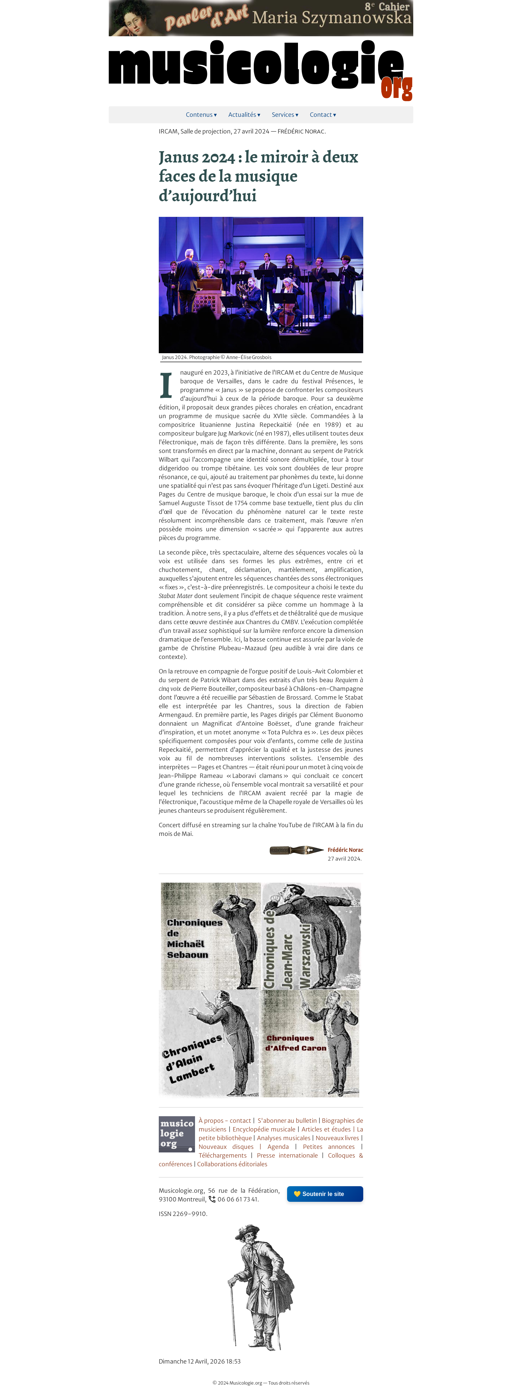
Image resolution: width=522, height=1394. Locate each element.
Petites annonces (332, 1146)
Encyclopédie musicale (264, 1129)
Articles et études (326, 1129)
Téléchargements (223, 1155)
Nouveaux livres (338, 1138)
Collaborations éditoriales (232, 1164)
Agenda (281, 1146)
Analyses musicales (284, 1138)
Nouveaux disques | (233, 1146)
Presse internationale (287, 1155)
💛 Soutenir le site (319, 1194)
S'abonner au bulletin (287, 1120)
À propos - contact (225, 1120)
